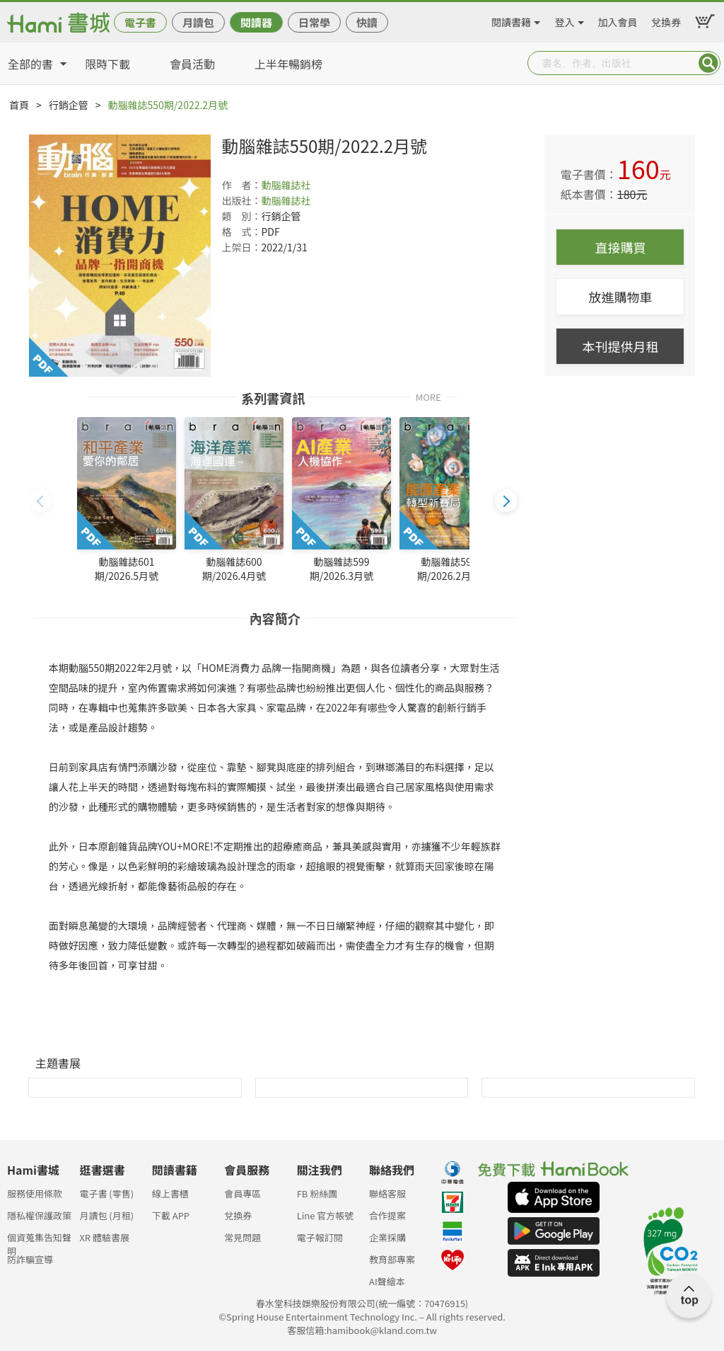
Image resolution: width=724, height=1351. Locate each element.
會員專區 (242, 1193)
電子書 (140, 22)
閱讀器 (256, 22)
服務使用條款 (34, 1193)
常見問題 (242, 1237)
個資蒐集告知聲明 (39, 1242)
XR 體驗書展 (104, 1237)
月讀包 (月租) (106, 1215)
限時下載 (107, 63)
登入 (565, 20)
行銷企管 (68, 105)
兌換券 (666, 20)
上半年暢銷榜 (288, 63)
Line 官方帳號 (325, 1215)
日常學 (314, 22)
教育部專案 (392, 1259)
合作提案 (387, 1215)
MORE (428, 396)
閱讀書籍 (511, 20)
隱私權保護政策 (39, 1215)
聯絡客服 (387, 1193)
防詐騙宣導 (30, 1259)
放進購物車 (620, 296)
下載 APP (170, 1215)
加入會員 (618, 20)
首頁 (19, 105)
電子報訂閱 (320, 1237)
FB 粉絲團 (317, 1193)
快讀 (367, 22)
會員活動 (192, 63)
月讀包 (198, 22)
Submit (708, 63)
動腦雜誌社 (285, 185)
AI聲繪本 (387, 1281)
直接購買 (620, 247)
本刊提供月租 (620, 346)
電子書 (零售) (106, 1193)
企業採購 (387, 1237)
